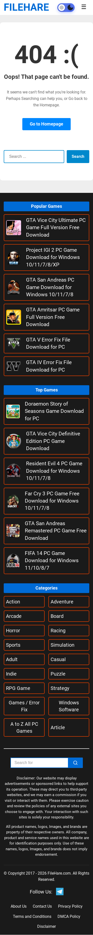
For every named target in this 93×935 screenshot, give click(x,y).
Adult (12, 659)
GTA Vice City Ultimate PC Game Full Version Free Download (56, 227)
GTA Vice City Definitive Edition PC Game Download (53, 441)
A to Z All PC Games (24, 727)
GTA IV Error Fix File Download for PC (49, 366)
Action (13, 602)
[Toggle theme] (66, 7)
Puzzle (58, 674)
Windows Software (69, 706)
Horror (13, 631)
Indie (11, 674)
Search (78, 156)
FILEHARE (26, 7)
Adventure (62, 602)
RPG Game (18, 688)
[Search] (75, 763)
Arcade (14, 616)
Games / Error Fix (24, 706)
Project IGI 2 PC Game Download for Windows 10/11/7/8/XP (53, 257)
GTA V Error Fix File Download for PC (48, 343)
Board (57, 616)
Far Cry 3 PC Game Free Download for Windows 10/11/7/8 (52, 501)
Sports (13, 645)
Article (58, 727)
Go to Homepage (46, 124)
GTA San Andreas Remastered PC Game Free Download (56, 530)
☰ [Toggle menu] (84, 6)
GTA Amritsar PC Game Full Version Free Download (53, 317)
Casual (58, 659)
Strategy (60, 688)
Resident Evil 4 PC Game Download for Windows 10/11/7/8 (54, 471)
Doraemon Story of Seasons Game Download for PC (54, 411)
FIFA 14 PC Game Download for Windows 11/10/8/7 (52, 560)
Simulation (62, 645)
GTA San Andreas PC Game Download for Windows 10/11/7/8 (50, 287)
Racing (58, 631)
